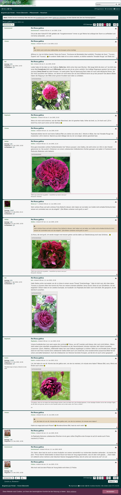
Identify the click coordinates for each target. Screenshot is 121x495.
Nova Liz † (7, 208)
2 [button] (102, 25)
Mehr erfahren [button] (71, 491)
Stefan (6, 141)
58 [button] (114, 25)
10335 (12, 360)
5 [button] (109, 25)
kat (5, 61)
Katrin (6, 358)
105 (11, 144)
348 (11, 439)
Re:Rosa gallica (37, 28)
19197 (12, 210)
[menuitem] (9, 9)
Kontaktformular (40, 17)
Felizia (6, 437)
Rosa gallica (7, 22)
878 (11, 64)
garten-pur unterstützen (59, 17)
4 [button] (107, 25)
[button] (94, 24)
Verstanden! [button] (110, 491)
